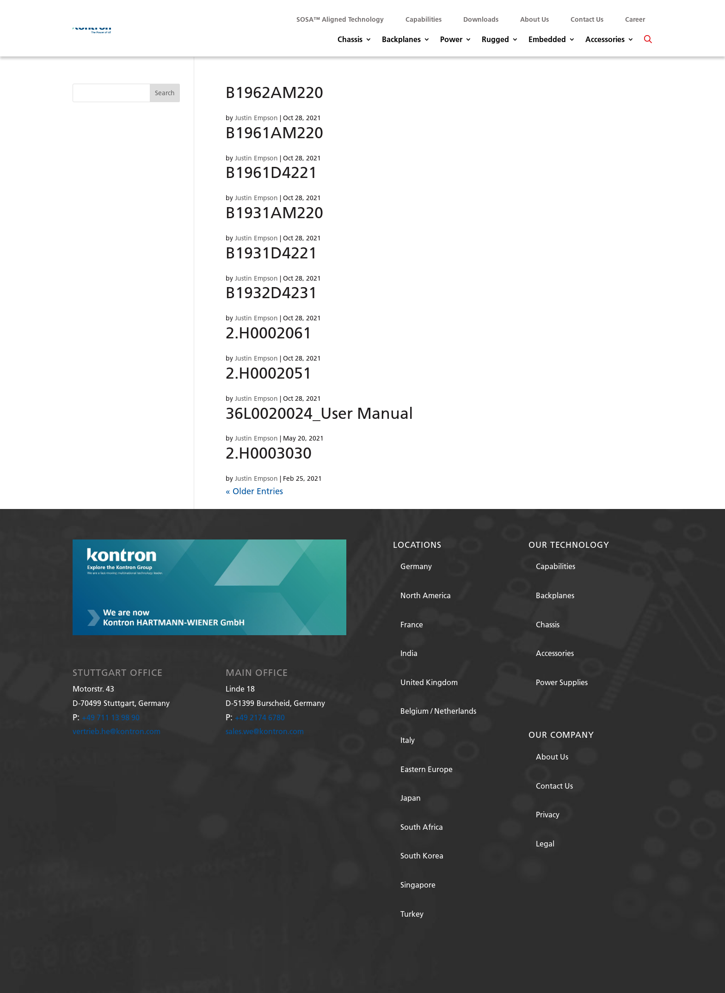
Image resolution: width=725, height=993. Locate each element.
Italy (407, 740)
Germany (416, 566)
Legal (545, 843)
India (409, 653)
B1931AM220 (274, 212)
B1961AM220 (274, 132)
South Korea (421, 855)
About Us (534, 19)
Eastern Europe (426, 769)
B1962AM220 (274, 92)
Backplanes (401, 40)
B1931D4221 (271, 253)
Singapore (418, 884)
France (411, 624)
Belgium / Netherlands (438, 711)
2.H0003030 (269, 453)
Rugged (495, 40)
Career (635, 19)
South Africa (421, 827)
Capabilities (424, 19)
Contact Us (587, 19)
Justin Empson (256, 118)
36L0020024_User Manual (319, 413)
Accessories (605, 40)
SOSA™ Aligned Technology (340, 19)
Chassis (350, 40)
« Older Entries (254, 491)
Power (451, 40)
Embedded (547, 40)
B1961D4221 (271, 172)
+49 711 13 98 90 (111, 717)
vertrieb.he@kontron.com (116, 731)
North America (425, 595)
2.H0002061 (269, 333)
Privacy (547, 814)
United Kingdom (429, 682)
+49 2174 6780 (260, 717)
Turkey (412, 914)
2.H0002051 (269, 373)
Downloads (480, 19)
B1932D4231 (271, 292)
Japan (410, 798)
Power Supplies (562, 682)
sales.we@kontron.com (265, 731)
